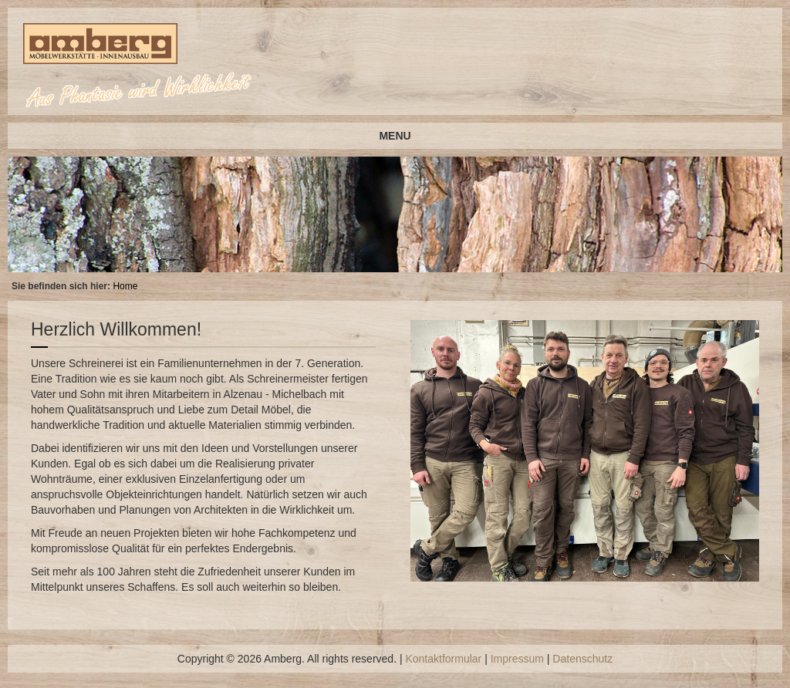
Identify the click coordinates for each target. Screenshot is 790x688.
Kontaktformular (443, 659)
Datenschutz (582, 659)
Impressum (517, 659)
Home (125, 286)
